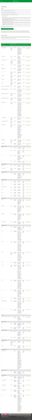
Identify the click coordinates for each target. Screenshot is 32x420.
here (19, 353)
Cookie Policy (22, 416)
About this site (18, 416)
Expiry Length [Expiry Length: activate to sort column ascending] (12, 44)
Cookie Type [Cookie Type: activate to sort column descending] (15, 44)
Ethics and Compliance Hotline (27, 416)
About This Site (5, 3)
